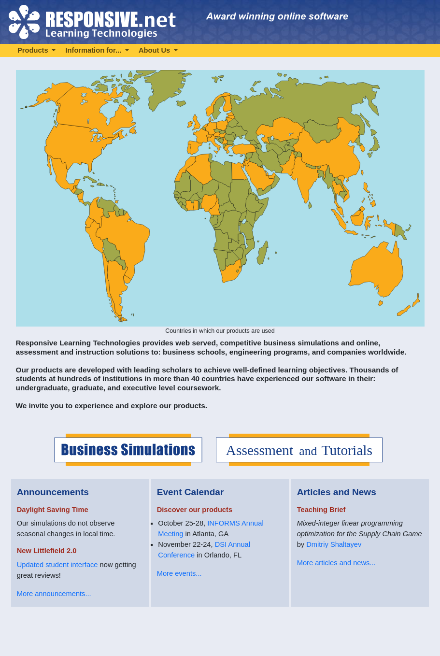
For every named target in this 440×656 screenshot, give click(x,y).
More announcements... (54, 594)
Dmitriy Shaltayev (333, 544)
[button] (36, 50)
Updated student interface (57, 565)
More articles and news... (336, 563)
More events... (179, 573)
